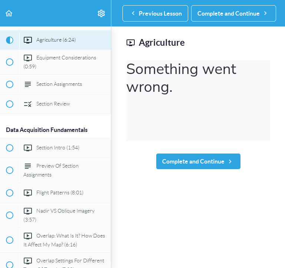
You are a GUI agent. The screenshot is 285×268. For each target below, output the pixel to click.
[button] (9, 13)
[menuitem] (101, 13)
